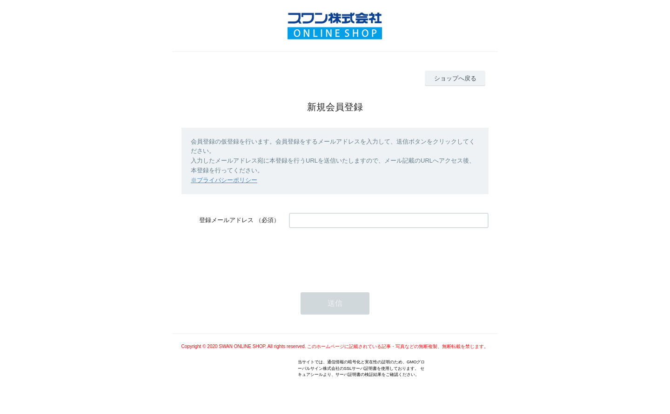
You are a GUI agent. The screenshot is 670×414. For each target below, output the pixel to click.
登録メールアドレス (226, 220)
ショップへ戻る (455, 78)
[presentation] (359, 255)
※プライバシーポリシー (224, 180)
